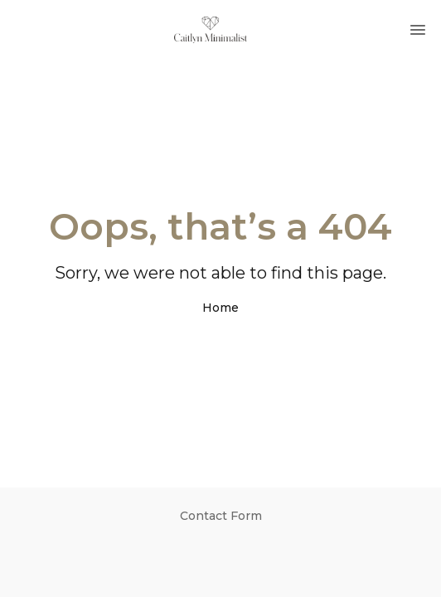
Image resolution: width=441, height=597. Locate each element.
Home (220, 307)
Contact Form (221, 515)
